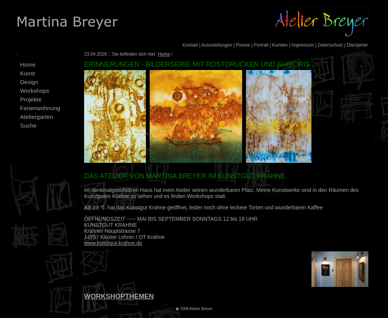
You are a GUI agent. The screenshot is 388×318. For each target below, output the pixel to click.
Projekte (30, 99)
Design (29, 82)
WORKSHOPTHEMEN (119, 296)
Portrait (261, 45)
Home (28, 64)
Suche (28, 125)
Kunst (27, 73)
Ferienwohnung (40, 108)
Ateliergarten (36, 117)
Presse (243, 45)
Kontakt (190, 45)
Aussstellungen (216, 45)
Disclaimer (357, 45)
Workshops (34, 90)
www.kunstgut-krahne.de (113, 243)
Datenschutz (330, 45)
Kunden (280, 45)
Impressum (302, 45)
